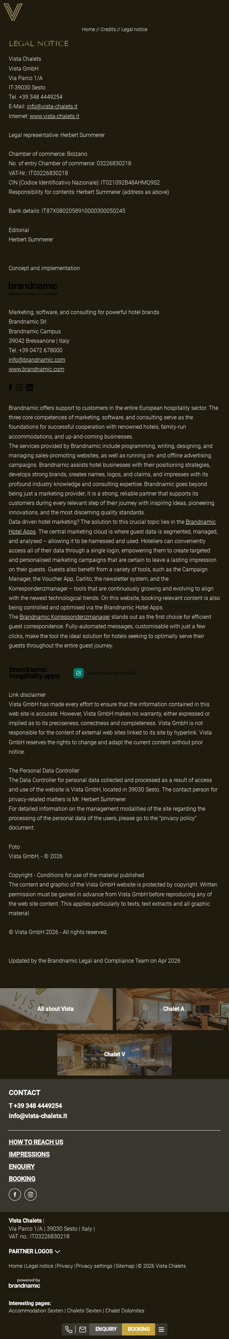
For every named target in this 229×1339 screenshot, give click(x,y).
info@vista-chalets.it (52, 106)
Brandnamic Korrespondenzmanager (65, 617)
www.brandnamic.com (36, 369)
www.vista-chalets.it (54, 116)
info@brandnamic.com (37, 359)
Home (89, 29)
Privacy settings (95, 1266)
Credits (109, 29)
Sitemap (126, 1266)
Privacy (65, 1266)
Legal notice (40, 1266)
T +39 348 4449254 (35, 1105)
